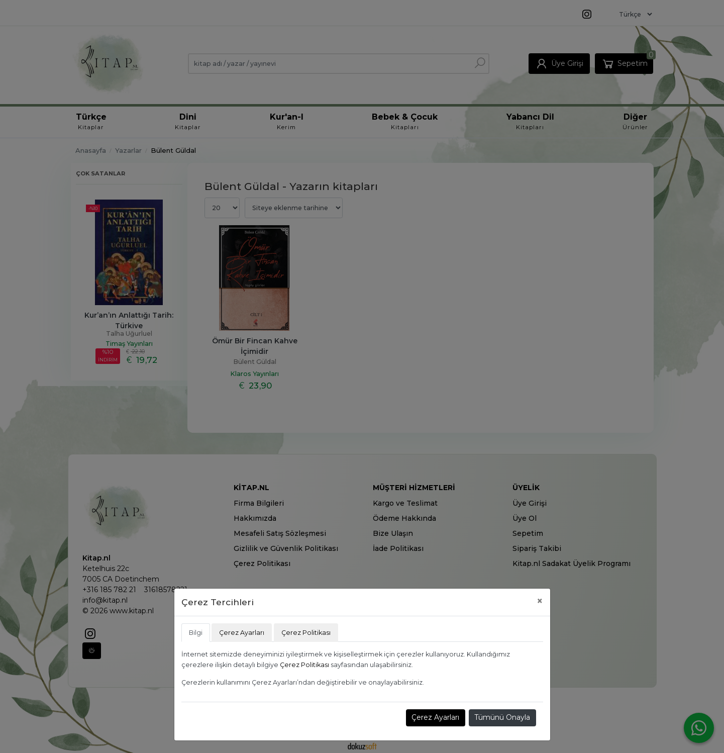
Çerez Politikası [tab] (306, 632)
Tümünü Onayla (502, 717)
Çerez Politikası (304, 665)
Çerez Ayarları (435, 717)
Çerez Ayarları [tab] (241, 632)
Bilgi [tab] (195, 632)
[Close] (540, 601)
